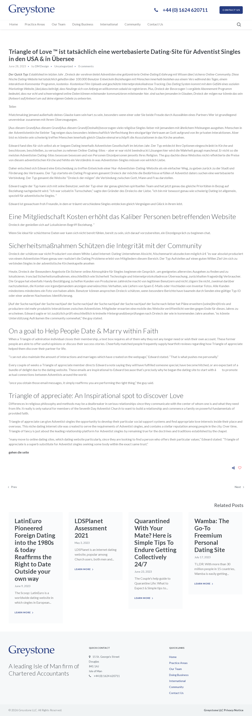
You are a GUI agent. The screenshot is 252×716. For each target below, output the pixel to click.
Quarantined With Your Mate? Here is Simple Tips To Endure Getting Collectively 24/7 (155, 542)
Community (176, 687)
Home (173, 657)
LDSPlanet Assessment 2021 (91, 528)
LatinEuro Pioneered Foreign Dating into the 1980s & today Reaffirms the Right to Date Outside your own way (35, 549)
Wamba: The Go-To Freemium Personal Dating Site (211, 535)
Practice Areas (178, 663)
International (177, 681)
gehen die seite (19, 452)
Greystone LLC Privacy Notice (223, 710)
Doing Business (179, 675)
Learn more (23, 612)
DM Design (42, 66)
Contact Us (176, 693)
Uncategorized (63, 66)
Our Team (175, 669)
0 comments (86, 66)
